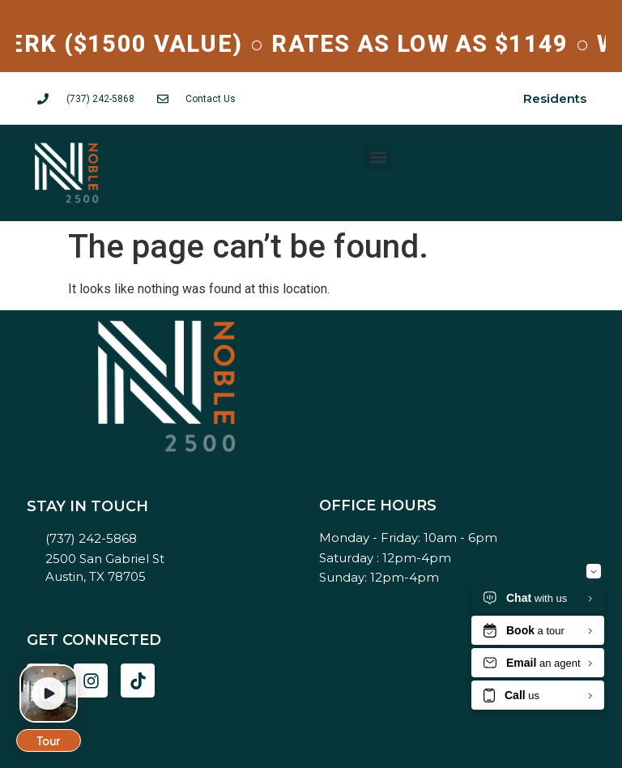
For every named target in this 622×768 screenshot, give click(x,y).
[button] (377, 156)
